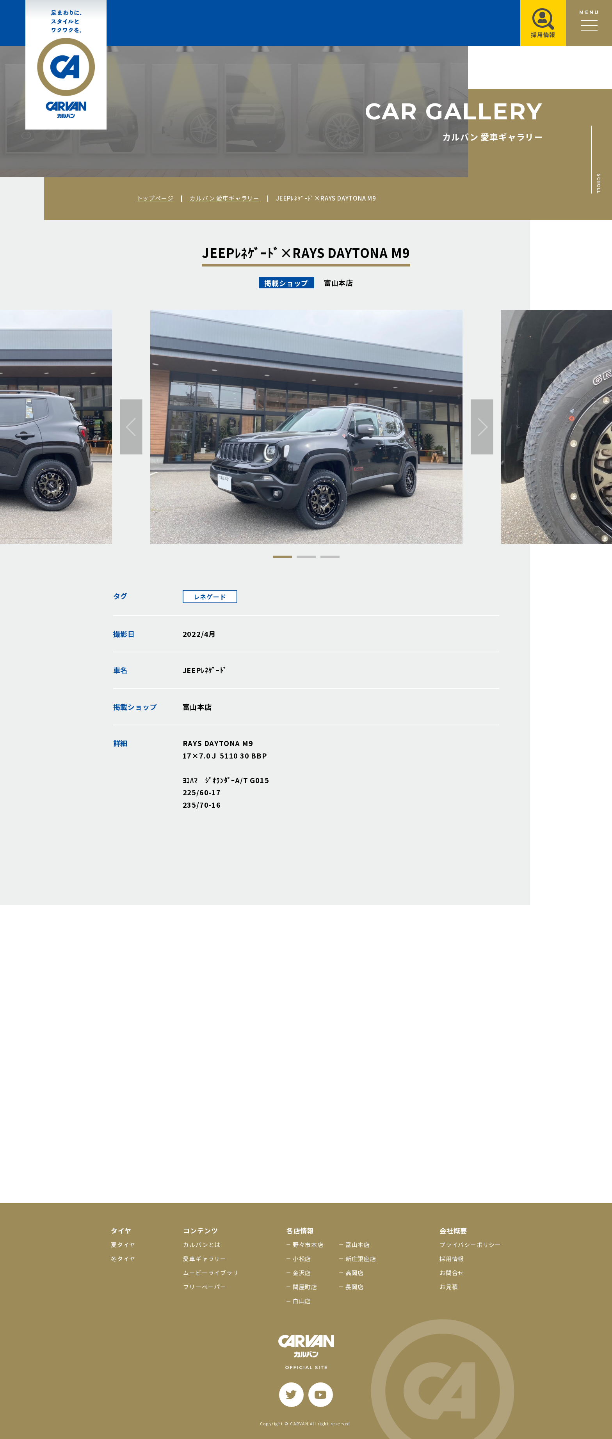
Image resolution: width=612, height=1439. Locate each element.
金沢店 (302, 1272)
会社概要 (453, 1230)
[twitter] (291, 1394)
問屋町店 (305, 1287)
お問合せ (451, 1272)
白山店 (302, 1301)
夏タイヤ (123, 1244)
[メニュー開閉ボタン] (589, 23)
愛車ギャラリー (204, 1258)
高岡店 (354, 1272)
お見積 (448, 1287)
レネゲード (210, 596)
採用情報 (451, 1258)
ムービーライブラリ (210, 1272)
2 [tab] (306, 556)
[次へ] (482, 427)
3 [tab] (330, 556)
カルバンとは (202, 1244)
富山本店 (357, 1244)
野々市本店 (308, 1244)
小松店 (302, 1258)
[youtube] (320, 1394)
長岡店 (354, 1287)
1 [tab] (282, 556)
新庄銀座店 (360, 1258)
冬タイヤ (123, 1258)
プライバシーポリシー (470, 1244)
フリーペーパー (204, 1287)
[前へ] (131, 427)
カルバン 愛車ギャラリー (225, 198)
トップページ (155, 198)
